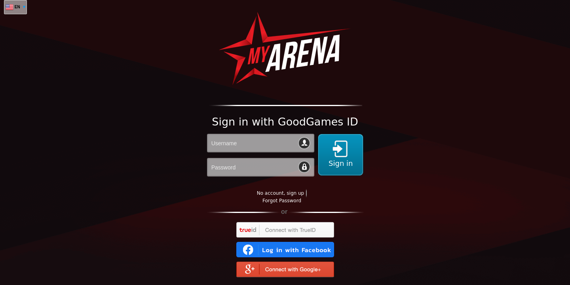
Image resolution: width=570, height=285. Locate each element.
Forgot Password (281, 200)
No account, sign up (280, 193)
